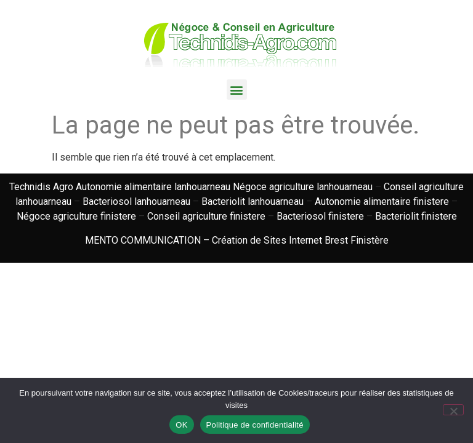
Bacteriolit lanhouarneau (252, 201)
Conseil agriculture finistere (206, 216)
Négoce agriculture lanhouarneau (303, 187)
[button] (237, 89)
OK (181, 424)
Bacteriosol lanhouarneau (136, 201)
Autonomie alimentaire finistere (382, 201)
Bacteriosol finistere (320, 216)
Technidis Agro (41, 187)
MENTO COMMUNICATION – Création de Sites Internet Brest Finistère (237, 240)
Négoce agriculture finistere (76, 216)
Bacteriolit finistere (416, 216)
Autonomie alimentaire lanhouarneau (153, 187)
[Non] (453, 409)
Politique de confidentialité (255, 424)
